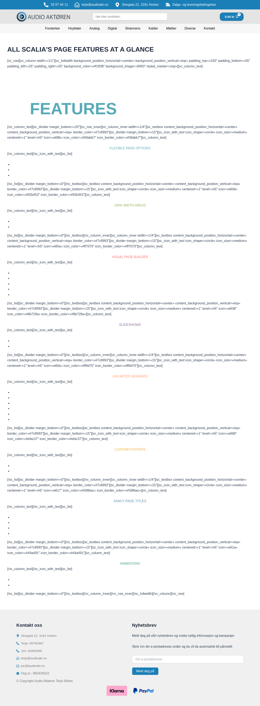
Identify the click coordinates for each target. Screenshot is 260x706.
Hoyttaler (74, 28)
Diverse (190, 28)
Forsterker (52, 28)
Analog (94, 28)
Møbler (171, 28)
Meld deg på (145, 670)
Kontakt (209, 28)
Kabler (153, 28)
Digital (112, 28)
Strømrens (133, 28)
